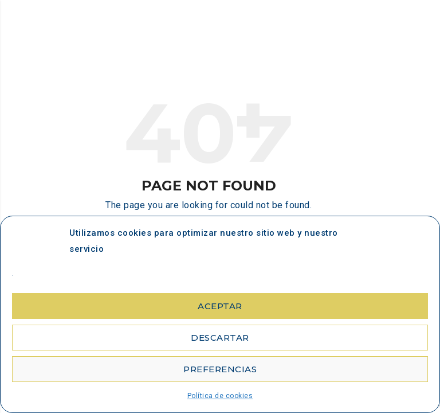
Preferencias (220, 369)
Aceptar (220, 306)
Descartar (220, 337)
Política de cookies (220, 396)
